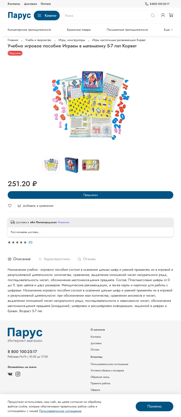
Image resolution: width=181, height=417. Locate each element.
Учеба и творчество (38, 40)
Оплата (46, 4)
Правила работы (100, 383)
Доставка (30, 4)
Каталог (46, 15)
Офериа (95, 390)
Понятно (154, 406)
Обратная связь (100, 377)
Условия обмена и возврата (107, 370)
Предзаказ (90, 195)
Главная (13, 40)
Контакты (14, 4)
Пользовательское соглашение (109, 364)
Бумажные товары (79, 29)
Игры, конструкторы (72, 40)
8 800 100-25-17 (22, 351)
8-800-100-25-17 (157, 4)
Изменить (63, 222)
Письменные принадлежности (127, 29)
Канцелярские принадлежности (29, 29)
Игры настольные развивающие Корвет (118, 40)
